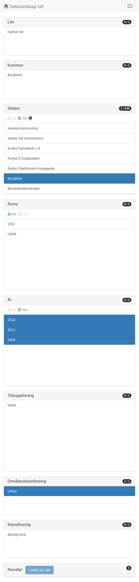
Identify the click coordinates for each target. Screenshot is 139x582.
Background (17, 534)
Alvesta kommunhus (23, 128)
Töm (22, 118)
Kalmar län (16, 32)
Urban (12, 491)
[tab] (69, 570)
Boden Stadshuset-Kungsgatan (31, 168)
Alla (12, 214)
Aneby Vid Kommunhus (25, 138)
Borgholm (15, 75)
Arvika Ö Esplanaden (24, 158)
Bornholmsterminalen (24, 188)
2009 (11, 340)
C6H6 (12, 234)
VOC (11, 224)
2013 (11, 330)
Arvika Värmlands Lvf (24, 148)
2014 (11, 320)
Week (12, 405)
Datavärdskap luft (24, 6)
